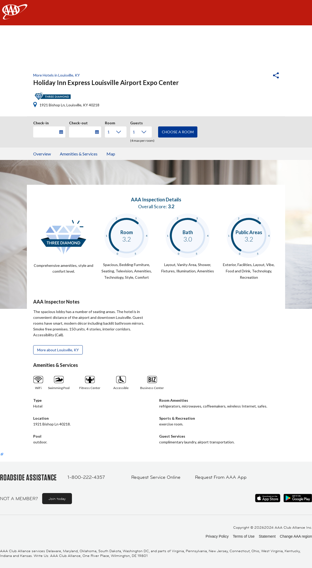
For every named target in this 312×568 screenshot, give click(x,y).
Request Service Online (156, 477)
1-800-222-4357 (86, 477)
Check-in (41, 122)
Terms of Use (243, 536)
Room (110, 122)
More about (58, 350)
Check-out (78, 122)
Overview (42, 153)
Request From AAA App (221, 477)
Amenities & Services (78, 153)
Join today (57, 498)
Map (110, 153)
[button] (262, 76)
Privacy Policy (217, 536)
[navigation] (156, 12)
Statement (267, 536)
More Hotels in (56, 75)
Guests (136, 122)
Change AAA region (296, 536)
